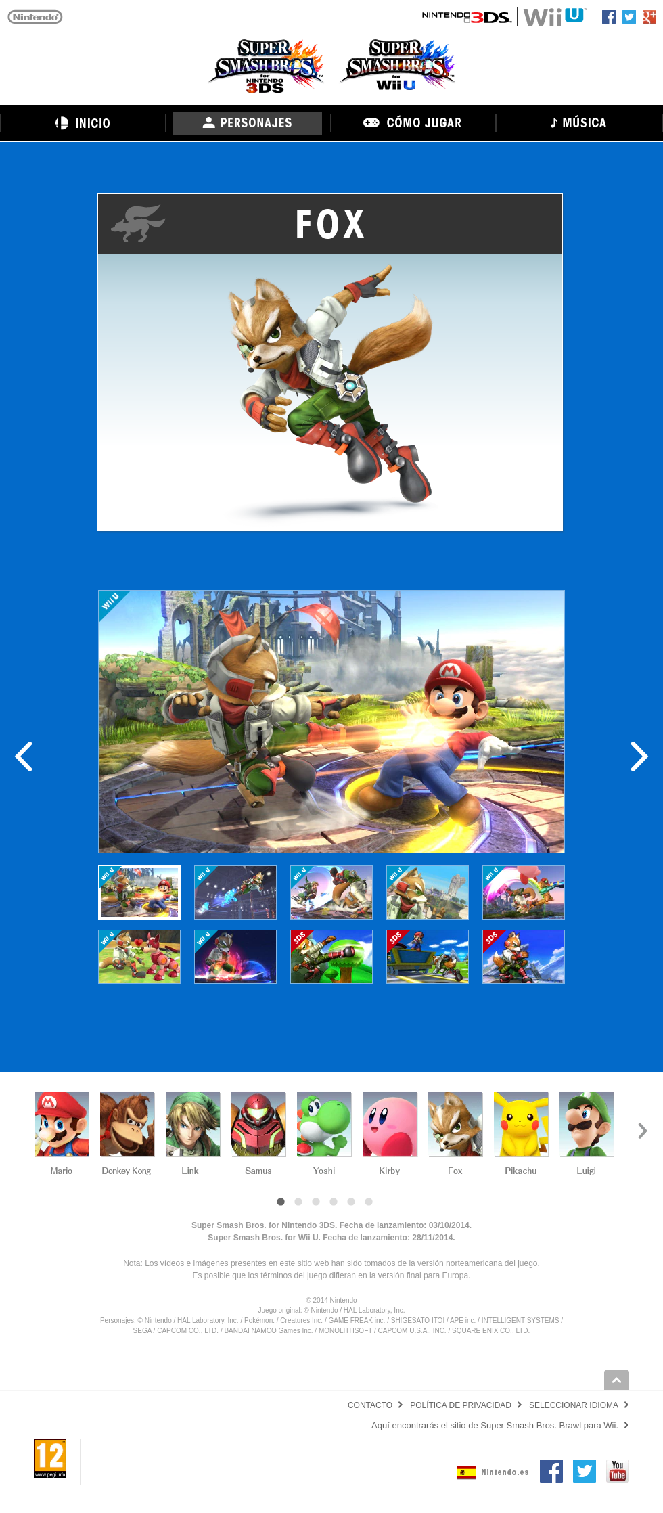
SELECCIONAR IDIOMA (573, 1405)
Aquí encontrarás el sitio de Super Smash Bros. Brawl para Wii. (494, 1425)
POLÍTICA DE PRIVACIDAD (460, 1405)
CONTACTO (370, 1405)
